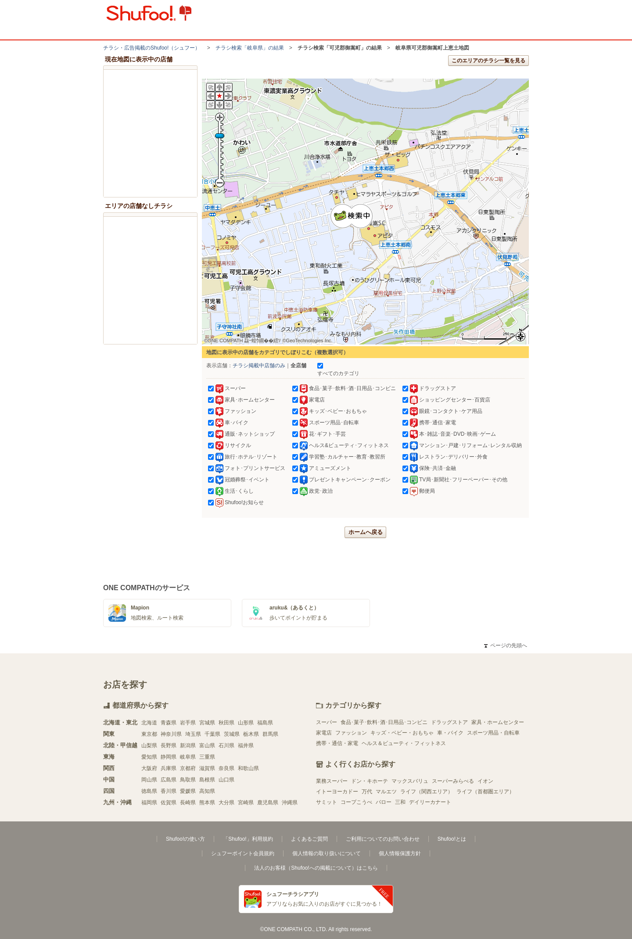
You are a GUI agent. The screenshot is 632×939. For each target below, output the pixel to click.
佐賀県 (168, 802)
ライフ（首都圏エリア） (485, 791)
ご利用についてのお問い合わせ (383, 839)
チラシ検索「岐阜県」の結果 (249, 48)
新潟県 (188, 745)
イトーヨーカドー (337, 791)
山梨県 (149, 745)
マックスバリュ (409, 781)
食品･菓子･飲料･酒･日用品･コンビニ (384, 722)
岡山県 (149, 780)
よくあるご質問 (309, 839)
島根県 (207, 780)
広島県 (168, 780)
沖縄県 (290, 802)
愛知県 (149, 757)
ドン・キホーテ (369, 781)
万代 (367, 791)
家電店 (324, 733)
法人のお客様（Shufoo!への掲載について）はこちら (315, 868)
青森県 (168, 723)
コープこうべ (356, 802)
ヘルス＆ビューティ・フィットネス (404, 743)
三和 (400, 802)
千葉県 (212, 734)
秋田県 (226, 723)
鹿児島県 (267, 802)
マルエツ (386, 791)
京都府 (188, 768)
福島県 (265, 723)
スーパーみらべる (453, 781)
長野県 (168, 745)
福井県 (246, 745)
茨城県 (232, 734)
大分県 (226, 802)
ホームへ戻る (365, 532)
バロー (383, 802)
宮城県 (207, 723)
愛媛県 (188, 791)
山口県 (226, 780)
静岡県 (168, 757)
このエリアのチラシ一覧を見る (488, 60)
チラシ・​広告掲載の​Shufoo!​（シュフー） (151, 48)
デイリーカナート (430, 802)
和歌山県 (248, 768)
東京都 (149, 734)
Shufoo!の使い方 (185, 839)
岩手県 (188, 723)
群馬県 (270, 734)
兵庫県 (168, 768)
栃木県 (251, 734)
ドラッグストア (449, 722)
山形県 (246, 723)
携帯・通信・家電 (337, 743)
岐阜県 (188, 757)
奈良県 (226, 768)
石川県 (226, 745)
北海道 (149, 723)
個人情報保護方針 (400, 853)
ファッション (351, 733)
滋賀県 (207, 768)
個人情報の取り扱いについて (326, 853)
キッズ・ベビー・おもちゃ (402, 733)
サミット (326, 802)
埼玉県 (193, 734)
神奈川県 (171, 734)
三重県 (207, 757)
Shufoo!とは (452, 839)
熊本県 (207, 802)
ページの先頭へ (505, 645)
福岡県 (149, 802)
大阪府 (149, 768)
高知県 (207, 791)
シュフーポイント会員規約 (242, 853)
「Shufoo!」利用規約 (248, 839)
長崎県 (188, 802)
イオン (485, 781)
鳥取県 (188, 780)
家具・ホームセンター (497, 722)
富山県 (207, 745)
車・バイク (450, 733)
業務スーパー (332, 781)
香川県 (168, 791)
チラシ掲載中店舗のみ (259, 365)
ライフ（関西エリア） (426, 791)
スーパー (326, 722)
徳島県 (149, 791)
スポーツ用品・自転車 (493, 733)
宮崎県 (246, 802)
